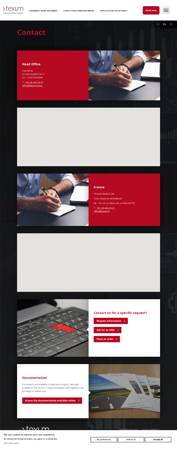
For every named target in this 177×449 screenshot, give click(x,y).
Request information (109, 320)
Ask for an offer (106, 330)
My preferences (104, 439)
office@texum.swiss (32, 85)
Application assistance (113, 10)
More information (11, 443)
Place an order (105, 339)
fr (158, 24)
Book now (151, 10)
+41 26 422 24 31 (34, 82)
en (164, 24)
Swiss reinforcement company (33, 429)
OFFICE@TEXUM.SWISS (128, 429)
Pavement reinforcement (43, 10)
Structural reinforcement (79, 10)
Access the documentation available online (50, 400)
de (171, 24)
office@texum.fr (102, 211)
